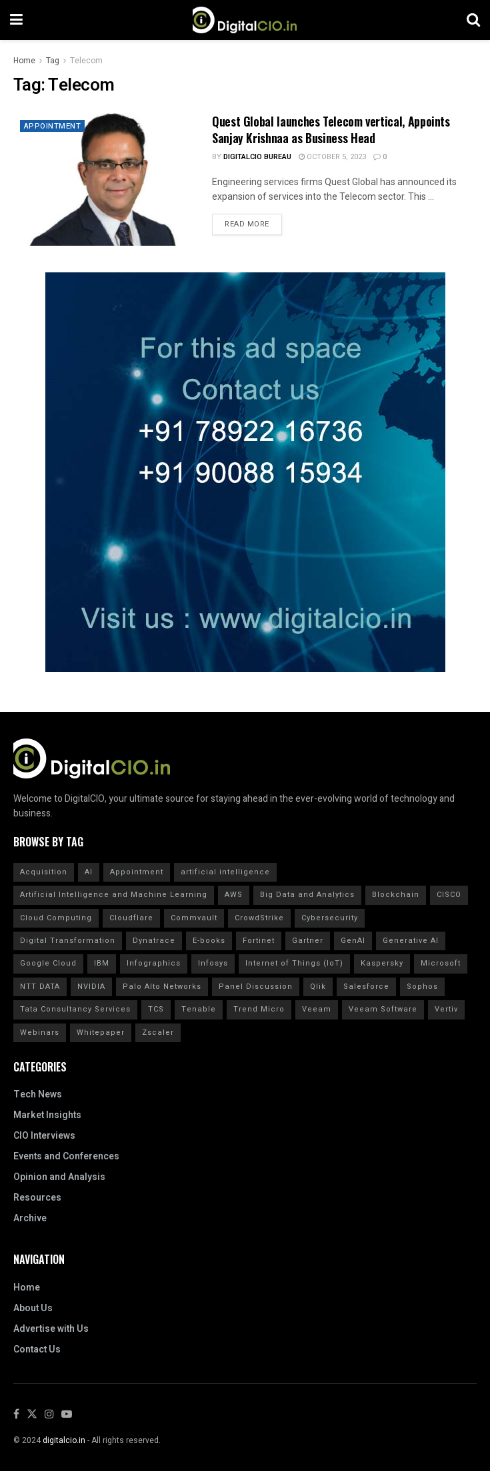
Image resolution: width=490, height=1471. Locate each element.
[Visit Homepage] (245, 20)
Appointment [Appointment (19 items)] (136, 872)
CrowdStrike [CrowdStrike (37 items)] (259, 918)
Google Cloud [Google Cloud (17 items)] (48, 963)
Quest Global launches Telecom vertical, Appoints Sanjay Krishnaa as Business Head (331, 130)
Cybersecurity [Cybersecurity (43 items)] (329, 918)
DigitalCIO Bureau (257, 156)
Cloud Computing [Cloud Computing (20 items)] (56, 918)
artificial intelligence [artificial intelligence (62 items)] (225, 872)
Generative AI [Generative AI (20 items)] (411, 940)
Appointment (53, 127)
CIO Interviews (44, 1136)
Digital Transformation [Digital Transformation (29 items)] (67, 940)
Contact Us (37, 1349)
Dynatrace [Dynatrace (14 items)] (154, 940)
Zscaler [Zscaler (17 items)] (158, 1032)
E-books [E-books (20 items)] (209, 940)
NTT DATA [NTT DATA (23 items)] (40, 986)
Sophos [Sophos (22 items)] (422, 986)
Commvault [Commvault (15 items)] (194, 918)
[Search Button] (473, 20)
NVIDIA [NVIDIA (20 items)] (91, 986)
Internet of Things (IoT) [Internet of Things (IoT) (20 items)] (294, 963)
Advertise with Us (51, 1329)
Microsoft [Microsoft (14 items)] (441, 963)
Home (24, 61)
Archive (30, 1218)
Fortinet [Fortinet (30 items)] (259, 940)
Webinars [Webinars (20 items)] (39, 1032)
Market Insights (47, 1115)
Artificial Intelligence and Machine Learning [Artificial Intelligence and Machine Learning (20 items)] (113, 894)
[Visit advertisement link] (245, 472)
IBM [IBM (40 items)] (101, 963)
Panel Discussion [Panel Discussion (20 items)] (256, 986)
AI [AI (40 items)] (89, 872)
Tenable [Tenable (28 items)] (198, 1009)
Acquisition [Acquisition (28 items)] (43, 872)
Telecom (86, 61)
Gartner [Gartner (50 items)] (307, 940)
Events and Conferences (66, 1156)
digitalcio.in (64, 1440)
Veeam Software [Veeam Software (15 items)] (383, 1009)
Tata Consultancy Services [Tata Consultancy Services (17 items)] (75, 1009)
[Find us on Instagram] (49, 1414)
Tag (52, 61)
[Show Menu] (16, 20)
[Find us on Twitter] (32, 1414)
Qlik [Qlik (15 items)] (318, 986)
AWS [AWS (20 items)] (234, 894)
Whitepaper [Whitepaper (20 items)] (101, 1032)
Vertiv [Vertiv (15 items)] (446, 1009)
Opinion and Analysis (59, 1177)
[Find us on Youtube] (66, 1414)
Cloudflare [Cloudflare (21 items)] (131, 918)
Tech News (37, 1094)
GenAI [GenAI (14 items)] (353, 940)
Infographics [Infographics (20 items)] (154, 963)
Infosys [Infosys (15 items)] (213, 963)
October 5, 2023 (332, 156)
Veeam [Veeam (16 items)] (316, 1009)
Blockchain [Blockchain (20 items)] (395, 894)
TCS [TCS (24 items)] (156, 1009)
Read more (253, 222)
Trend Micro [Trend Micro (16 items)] (259, 1009)
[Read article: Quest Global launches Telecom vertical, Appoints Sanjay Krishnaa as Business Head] (106, 179)
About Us (33, 1308)
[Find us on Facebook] (16, 1414)
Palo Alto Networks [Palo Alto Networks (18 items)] (162, 986)
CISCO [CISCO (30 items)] (449, 894)
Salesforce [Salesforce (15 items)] (366, 986)
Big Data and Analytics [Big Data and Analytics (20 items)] (307, 894)
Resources (37, 1198)
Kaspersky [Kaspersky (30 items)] (382, 963)
